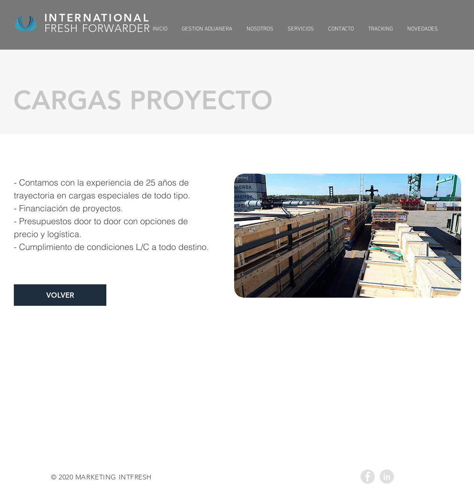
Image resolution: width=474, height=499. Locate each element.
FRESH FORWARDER (97, 28)
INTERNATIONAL (97, 17)
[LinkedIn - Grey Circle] (387, 476)
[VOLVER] (60, 295)
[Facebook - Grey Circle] (368, 476)
